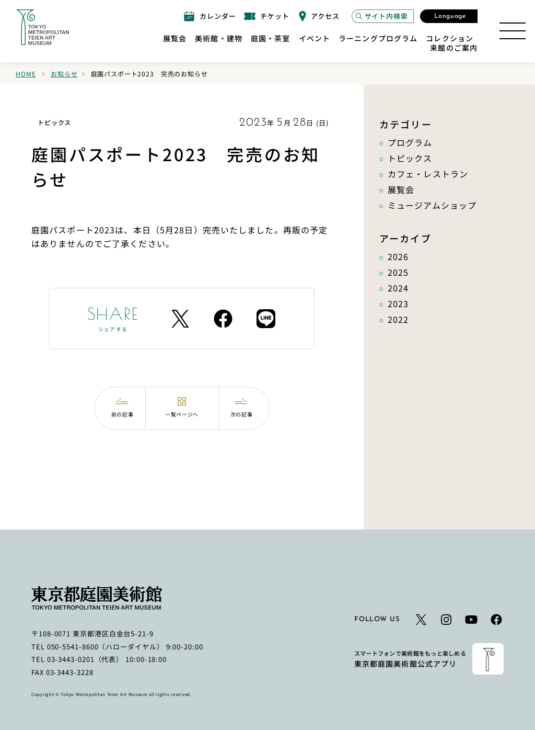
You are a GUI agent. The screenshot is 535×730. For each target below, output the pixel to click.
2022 (398, 319)
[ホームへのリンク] (42, 27)
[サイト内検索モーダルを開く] (383, 16)
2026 (398, 256)
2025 (398, 272)
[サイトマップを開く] (512, 31)
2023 (398, 303)
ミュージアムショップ (432, 205)
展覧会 (401, 189)
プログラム (410, 142)
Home (26, 73)
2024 (398, 288)
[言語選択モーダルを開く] (449, 16)
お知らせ (64, 73)
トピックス (410, 158)
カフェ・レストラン (428, 173)
